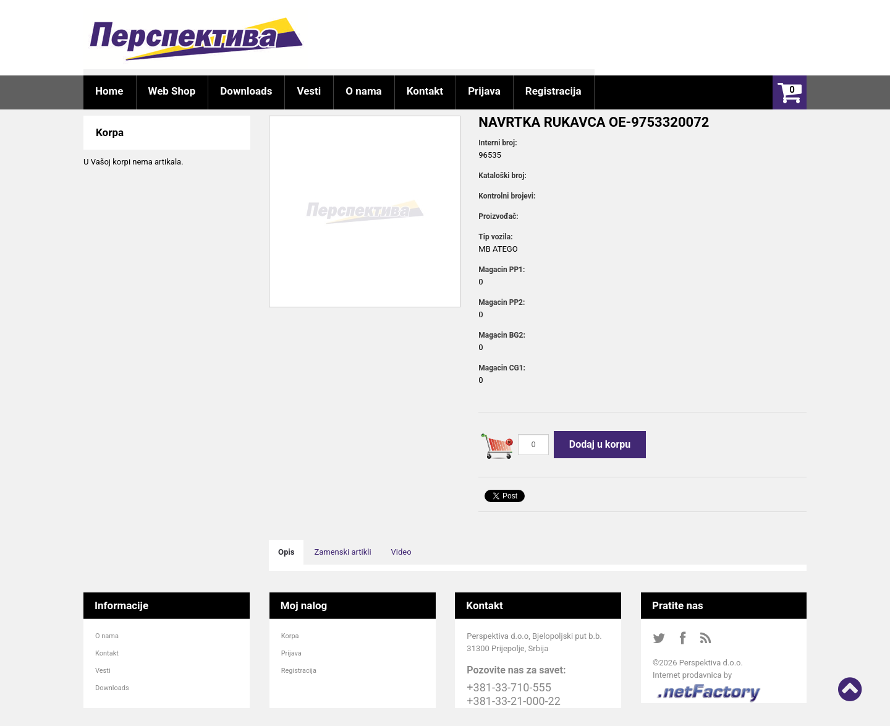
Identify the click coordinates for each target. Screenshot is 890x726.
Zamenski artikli (342, 552)
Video (401, 552)
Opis (286, 552)
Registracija (298, 671)
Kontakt (107, 653)
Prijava (291, 653)
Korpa (290, 636)
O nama (107, 636)
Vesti (103, 671)
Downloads (112, 688)
